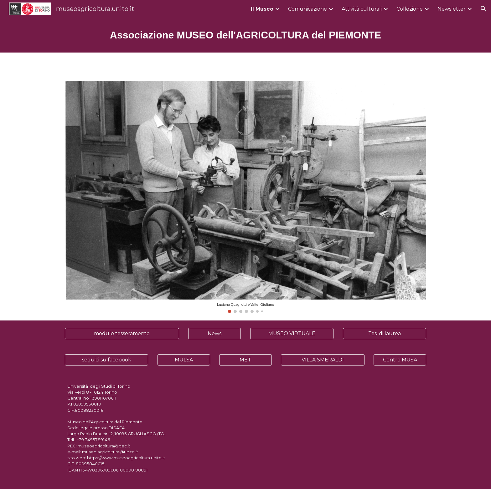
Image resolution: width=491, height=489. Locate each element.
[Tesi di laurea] (384, 333)
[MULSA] (184, 360)
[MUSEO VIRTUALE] (292, 333)
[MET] (245, 360)
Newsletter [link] (451, 9)
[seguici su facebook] (106, 360)
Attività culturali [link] (362, 9)
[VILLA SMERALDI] (322, 360)
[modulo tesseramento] (122, 333)
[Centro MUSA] (400, 360)
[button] (483, 8)
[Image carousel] (245, 197)
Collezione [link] (409, 9)
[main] (245, 35)
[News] (214, 333)
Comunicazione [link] (307, 9)
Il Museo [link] (262, 9)
